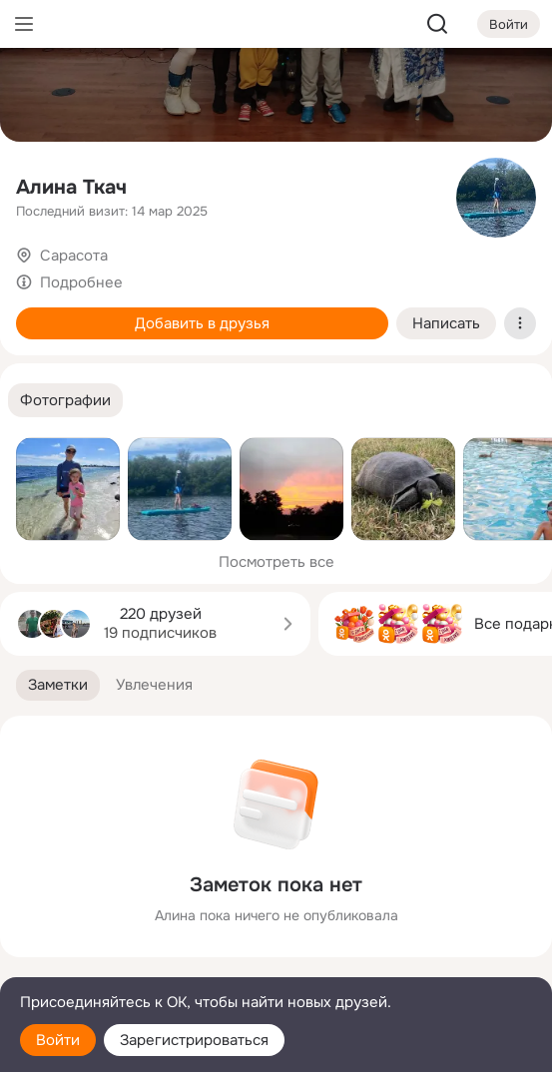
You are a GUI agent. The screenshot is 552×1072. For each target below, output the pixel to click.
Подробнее (81, 282)
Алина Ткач (71, 187)
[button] (65, 400)
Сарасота (74, 256)
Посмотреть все (276, 562)
